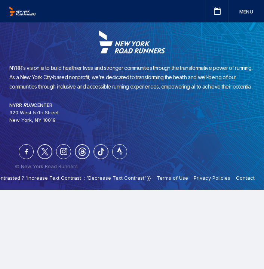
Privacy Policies (212, 178)
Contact (245, 178)
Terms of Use (172, 178)
